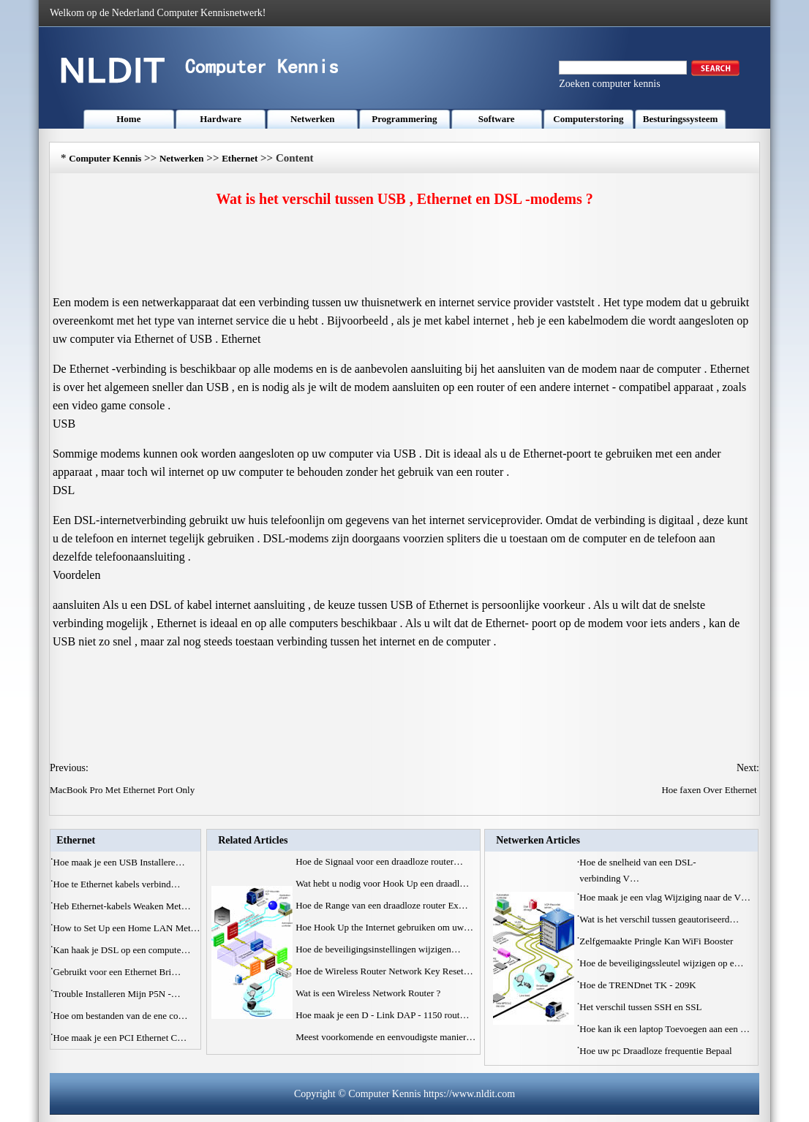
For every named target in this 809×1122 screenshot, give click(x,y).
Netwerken (312, 118)
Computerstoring (588, 118)
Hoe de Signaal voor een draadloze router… (379, 861)
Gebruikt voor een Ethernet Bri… (117, 971)
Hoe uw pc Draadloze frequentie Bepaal (656, 1050)
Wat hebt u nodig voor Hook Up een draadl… (382, 883)
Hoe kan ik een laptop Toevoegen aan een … (664, 1028)
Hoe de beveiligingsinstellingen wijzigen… (378, 949)
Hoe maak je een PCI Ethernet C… (120, 1037)
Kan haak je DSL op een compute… (122, 949)
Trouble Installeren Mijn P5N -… (117, 993)
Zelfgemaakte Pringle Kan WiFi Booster (657, 941)
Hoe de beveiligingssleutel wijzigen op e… (661, 963)
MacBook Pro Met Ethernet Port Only (123, 789)
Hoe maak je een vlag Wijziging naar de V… (664, 897)
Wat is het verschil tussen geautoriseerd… (659, 919)
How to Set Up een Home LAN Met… (126, 927)
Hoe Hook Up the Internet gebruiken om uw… (384, 927)
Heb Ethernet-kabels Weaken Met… (122, 906)
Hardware (220, 118)
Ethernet (239, 158)
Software (496, 118)
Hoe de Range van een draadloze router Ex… (382, 905)
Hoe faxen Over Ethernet (710, 789)
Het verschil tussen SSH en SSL (641, 1006)
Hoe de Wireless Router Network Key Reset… (384, 971)
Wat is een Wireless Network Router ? (369, 993)
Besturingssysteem (680, 118)
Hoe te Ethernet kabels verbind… (117, 884)
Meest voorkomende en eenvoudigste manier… (385, 1036)
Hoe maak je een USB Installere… (119, 862)
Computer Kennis (105, 158)
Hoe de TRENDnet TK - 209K (639, 984)
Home (128, 118)
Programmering (404, 118)
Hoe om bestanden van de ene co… (120, 1015)
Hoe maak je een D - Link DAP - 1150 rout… (382, 1014)
